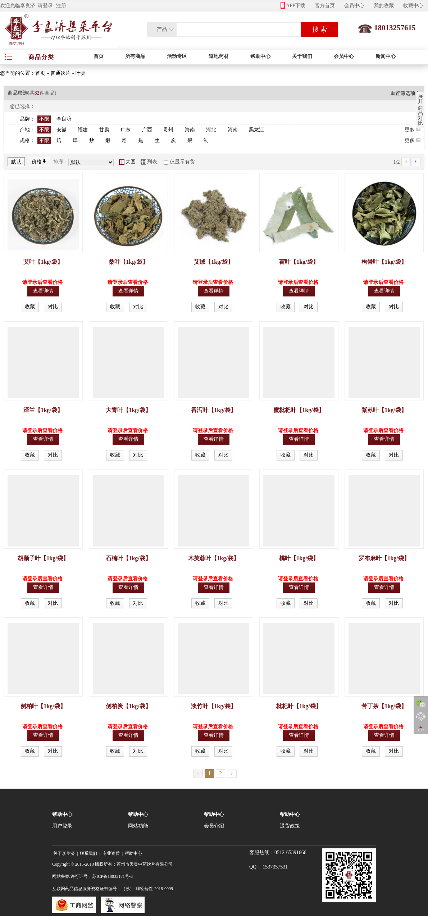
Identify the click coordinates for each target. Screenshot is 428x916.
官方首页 (325, 5)
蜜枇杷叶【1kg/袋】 (298, 410)
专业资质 (111, 853)
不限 (44, 119)
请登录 (45, 5)
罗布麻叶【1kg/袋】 (384, 558)
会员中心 (354, 5)
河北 (211, 129)
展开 (420, 99)
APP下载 (293, 5)
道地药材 (219, 56)
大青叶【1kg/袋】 (128, 410)
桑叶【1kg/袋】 (128, 262)
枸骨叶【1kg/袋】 (383, 262)
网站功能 (138, 826)
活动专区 (177, 56)
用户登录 (62, 826)
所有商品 (135, 56)
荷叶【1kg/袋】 (298, 262)
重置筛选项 (405, 93)
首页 (99, 56)
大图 (127, 161)
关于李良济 (64, 853)
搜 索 (319, 29)
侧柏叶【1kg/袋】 (43, 706)
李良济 (64, 119)
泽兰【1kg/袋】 (43, 410)
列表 (149, 161)
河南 (233, 129)
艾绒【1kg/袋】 (213, 262)
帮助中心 (260, 56)
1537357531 (275, 867)
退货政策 (290, 826)
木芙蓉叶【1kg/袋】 (213, 558)
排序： (60, 161)
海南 (190, 129)
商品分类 (41, 57)
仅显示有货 (182, 161)
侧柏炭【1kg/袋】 (128, 706)
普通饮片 (60, 73)
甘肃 (104, 129)
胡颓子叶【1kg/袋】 (43, 558)
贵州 (168, 129)
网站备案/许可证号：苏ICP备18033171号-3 (92, 876)
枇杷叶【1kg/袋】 (298, 706)
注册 (61, 5)
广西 (147, 129)
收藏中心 (413, 5)
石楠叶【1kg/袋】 (128, 558)
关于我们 (302, 56)
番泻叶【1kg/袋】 (213, 410)
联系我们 (88, 853)
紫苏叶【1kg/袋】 (383, 410)
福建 (83, 129)
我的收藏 (384, 5)
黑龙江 (256, 129)
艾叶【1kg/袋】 (43, 262)
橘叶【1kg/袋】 (298, 558)
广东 (125, 129)
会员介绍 (214, 826)
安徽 (61, 129)
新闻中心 (385, 56)
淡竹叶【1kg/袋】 (213, 706)
